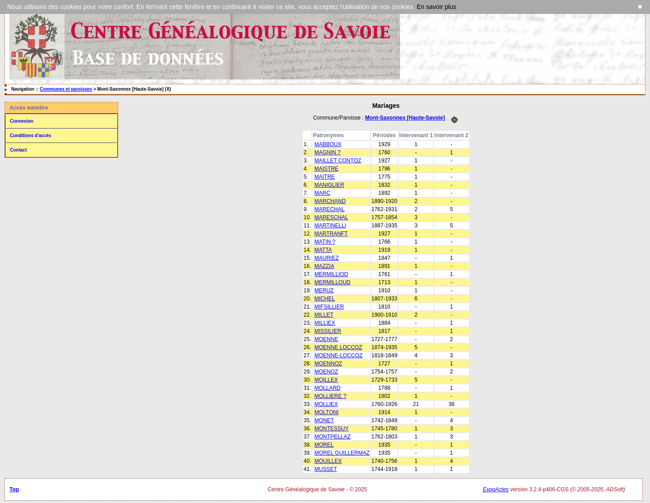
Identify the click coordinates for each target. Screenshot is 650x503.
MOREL (324, 445)
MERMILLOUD (332, 282)
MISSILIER (327, 331)
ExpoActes (495, 489)
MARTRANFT (331, 234)
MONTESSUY (331, 428)
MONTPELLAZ (332, 437)
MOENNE (326, 339)
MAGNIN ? (327, 152)
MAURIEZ (326, 258)
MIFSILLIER (329, 307)
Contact (18, 150)
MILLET (323, 315)
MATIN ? (324, 242)
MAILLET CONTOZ (337, 160)
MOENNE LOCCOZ (338, 347)
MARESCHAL (331, 217)
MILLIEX (324, 323)
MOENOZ (326, 372)
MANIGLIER (329, 185)
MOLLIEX (326, 404)
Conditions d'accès (30, 135)
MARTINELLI (330, 225)
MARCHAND (329, 201)
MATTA (323, 250)
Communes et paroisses (66, 89)
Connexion (21, 121)
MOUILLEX (328, 461)
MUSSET (325, 469)
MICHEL (324, 298)
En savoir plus (436, 6)
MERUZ (324, 290)
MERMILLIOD (331, 274)
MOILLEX (326, 380)
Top (14, 489)
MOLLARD (327, 388)
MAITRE (324, 177)
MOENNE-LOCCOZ (338, 355)
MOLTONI (326, 412)
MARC (322, 193)
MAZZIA (324, 266)
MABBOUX (327, 144)
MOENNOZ (328, 363)
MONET (324, 420)
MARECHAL (329, 209)
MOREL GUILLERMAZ (341, 453)
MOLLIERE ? (330, 396)
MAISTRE (326, 169)
